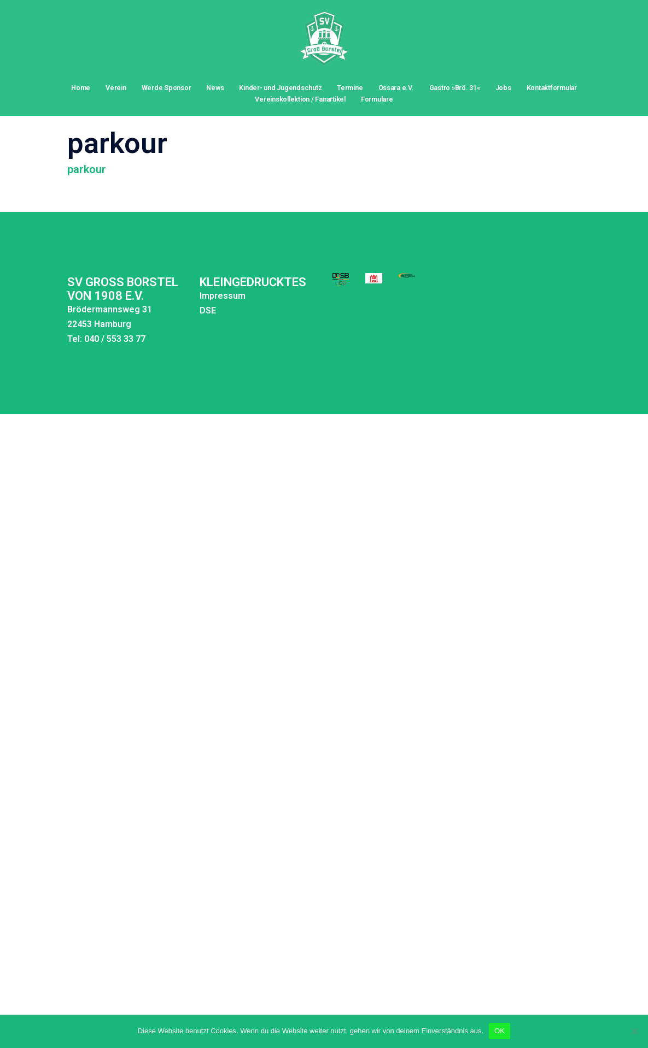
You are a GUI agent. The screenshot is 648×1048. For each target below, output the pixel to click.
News (215, 88)
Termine (350, 88)
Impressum (179, 273)
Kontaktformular (552, 88)
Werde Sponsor (166, 88)
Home (80, 88)
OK (499, 1031)
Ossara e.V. (396, 88)
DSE (164, 287)
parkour (86, 146)
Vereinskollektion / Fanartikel (300, 99)
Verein (116, 88)
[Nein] (634, 1031)
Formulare (377, 99)
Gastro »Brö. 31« (454, 88)
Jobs (503, 88)
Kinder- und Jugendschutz (280, 88)
